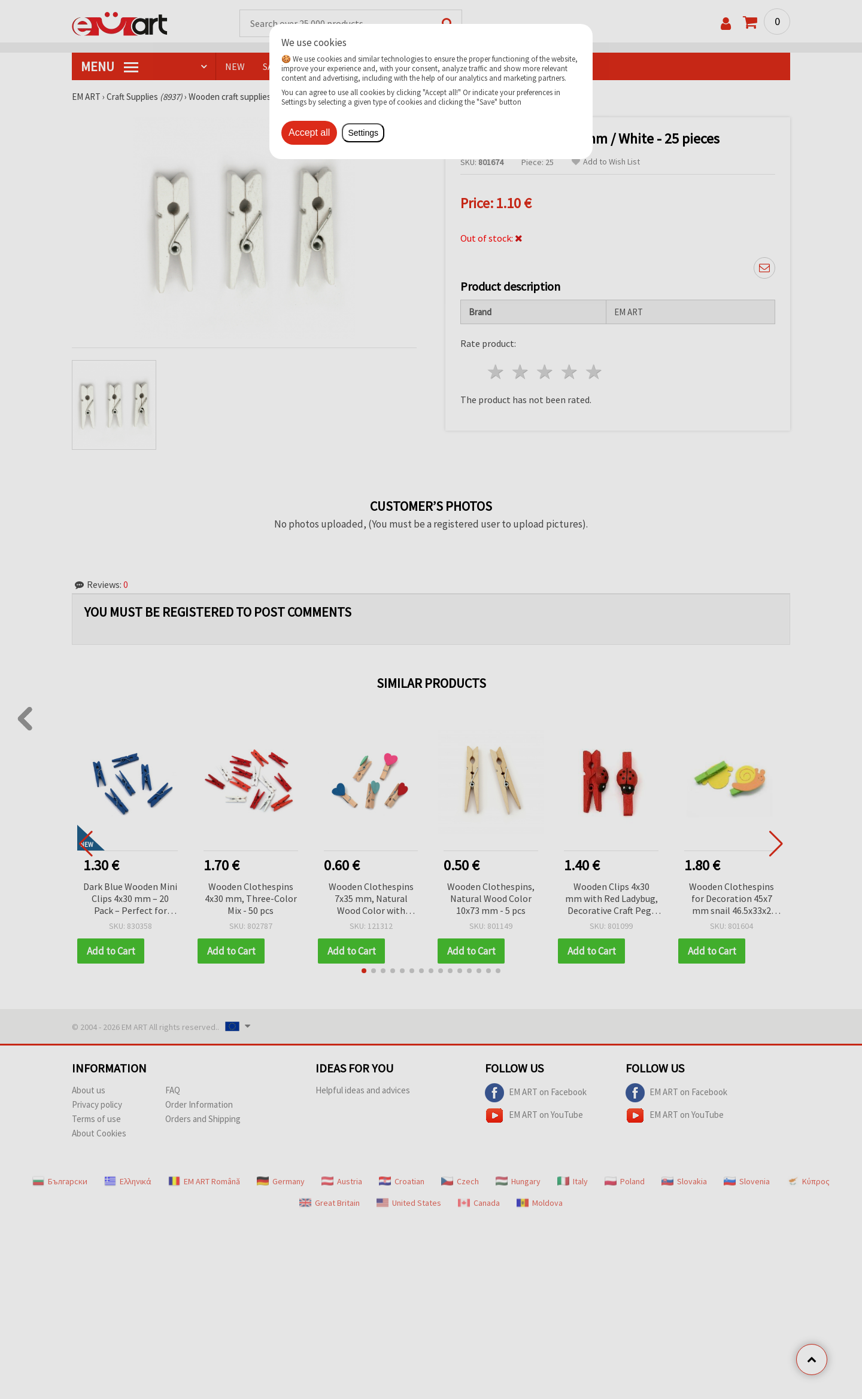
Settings (363, 133)
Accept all (309, 132)
